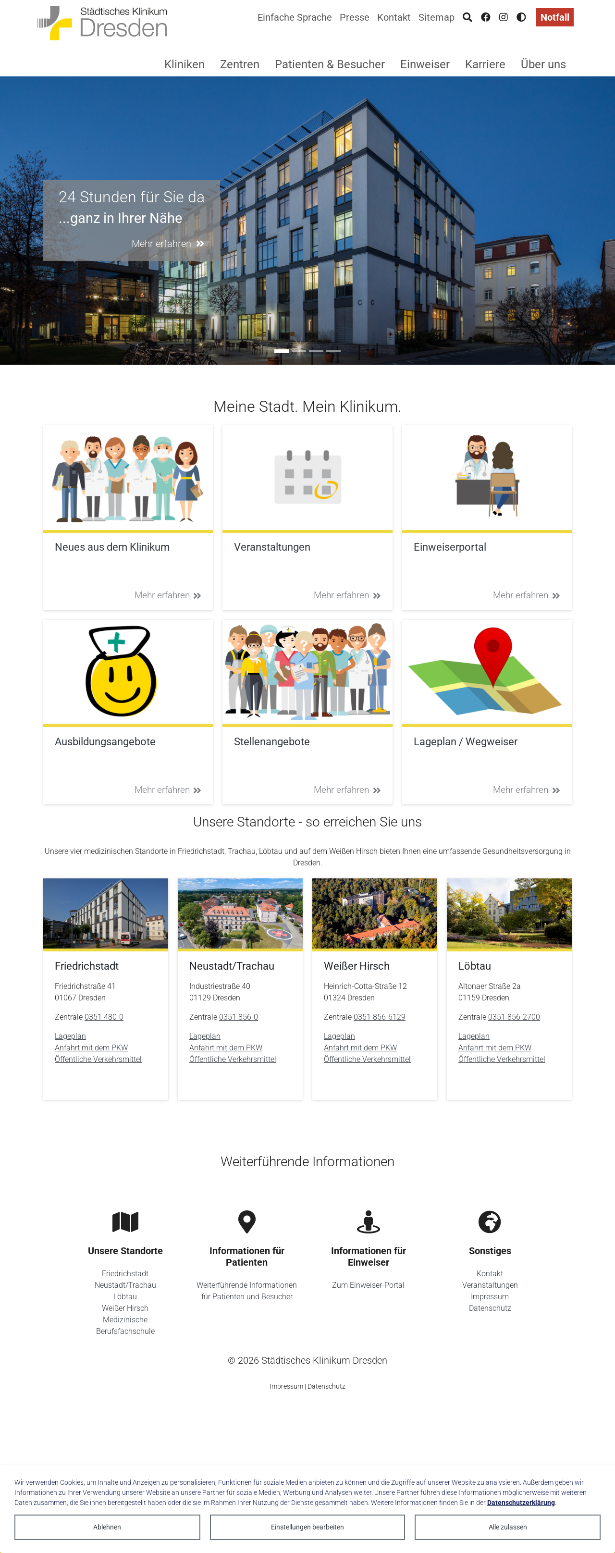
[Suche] (467, 17)
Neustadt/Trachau (125, 1285)
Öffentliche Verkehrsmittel (98, 1059)
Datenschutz (490, 1308)
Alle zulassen (508, 1527)
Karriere (485, 64)
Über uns (543, 64)
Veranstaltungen (490, 1285)
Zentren (239, 64)
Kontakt (394, 17)
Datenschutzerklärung (521, 1502)
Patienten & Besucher (330, 64)
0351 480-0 (104, 1017)
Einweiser (425, 64)
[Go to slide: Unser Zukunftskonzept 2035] (333, 351)
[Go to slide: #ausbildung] (299, 351)
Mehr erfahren (168, 595)
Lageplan (70, 1036)
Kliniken (184, 64)
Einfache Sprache (295, 17)
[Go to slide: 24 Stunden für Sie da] (281, 351)
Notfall (555, 17)
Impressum (490, 1296)
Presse (354, 17)
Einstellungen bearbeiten (307, 1527)
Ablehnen (107, 1527)
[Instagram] (503, 17)
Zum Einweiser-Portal (368, 1285)
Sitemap (436, 17)
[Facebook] (486, 17)
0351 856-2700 (514, 1017)
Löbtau (125, 1296)
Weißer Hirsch (125, 1308)
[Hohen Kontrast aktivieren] (521, 17)
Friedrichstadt (125, 1273)
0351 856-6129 (380, 1017)
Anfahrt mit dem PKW (91, 1047)
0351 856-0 (238, 1017)
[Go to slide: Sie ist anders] (316, 351)
